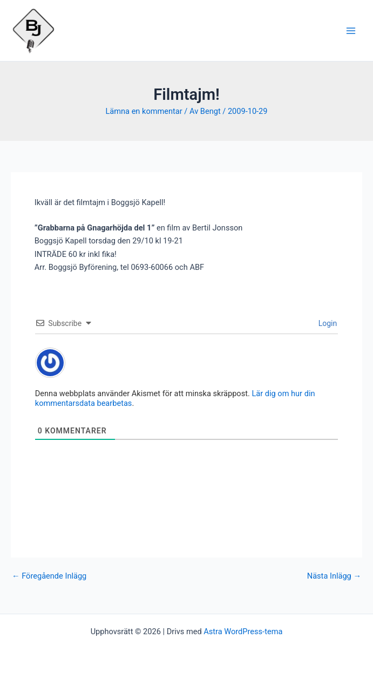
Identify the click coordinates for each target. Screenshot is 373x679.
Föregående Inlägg (49, 576)
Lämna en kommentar (143, 111)
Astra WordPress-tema (243, 631)
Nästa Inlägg (334, 576)
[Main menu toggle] (351, 30)
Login (326, 323)
